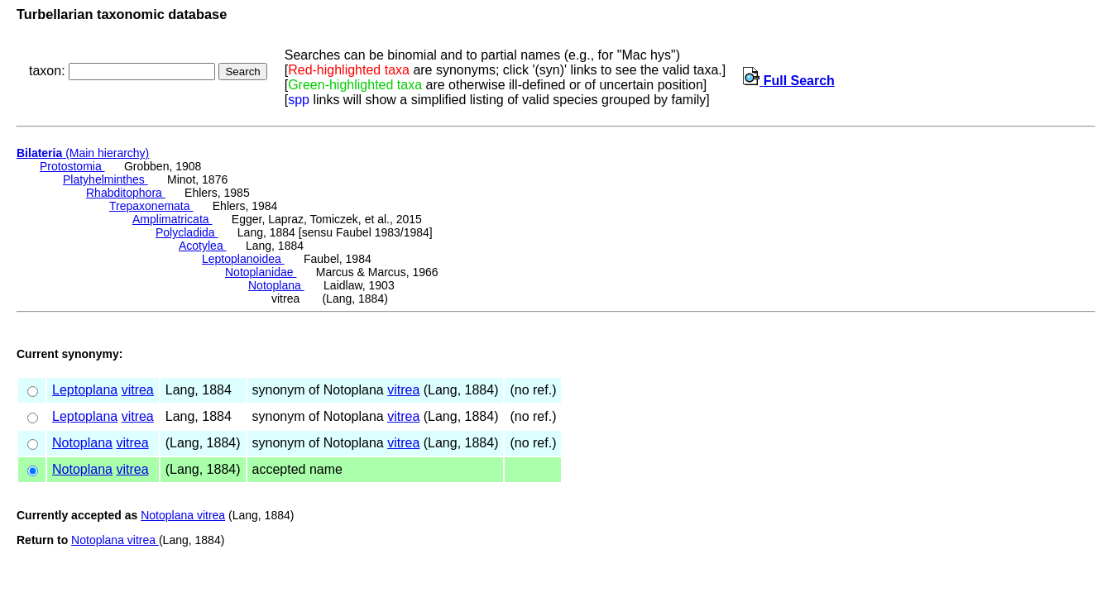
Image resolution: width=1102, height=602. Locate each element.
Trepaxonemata (151, 206)
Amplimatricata (172, 219)
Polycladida (187, 232)
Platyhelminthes (105, 179)
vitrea (138, 390)
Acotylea (203, 245)
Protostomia (72, 166)
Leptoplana (84, 390)
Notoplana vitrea (183, 515)
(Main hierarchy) (83, 153)
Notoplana (276, 285)
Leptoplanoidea (243, 258)
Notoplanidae (260, 272)
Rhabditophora (125, 192)
